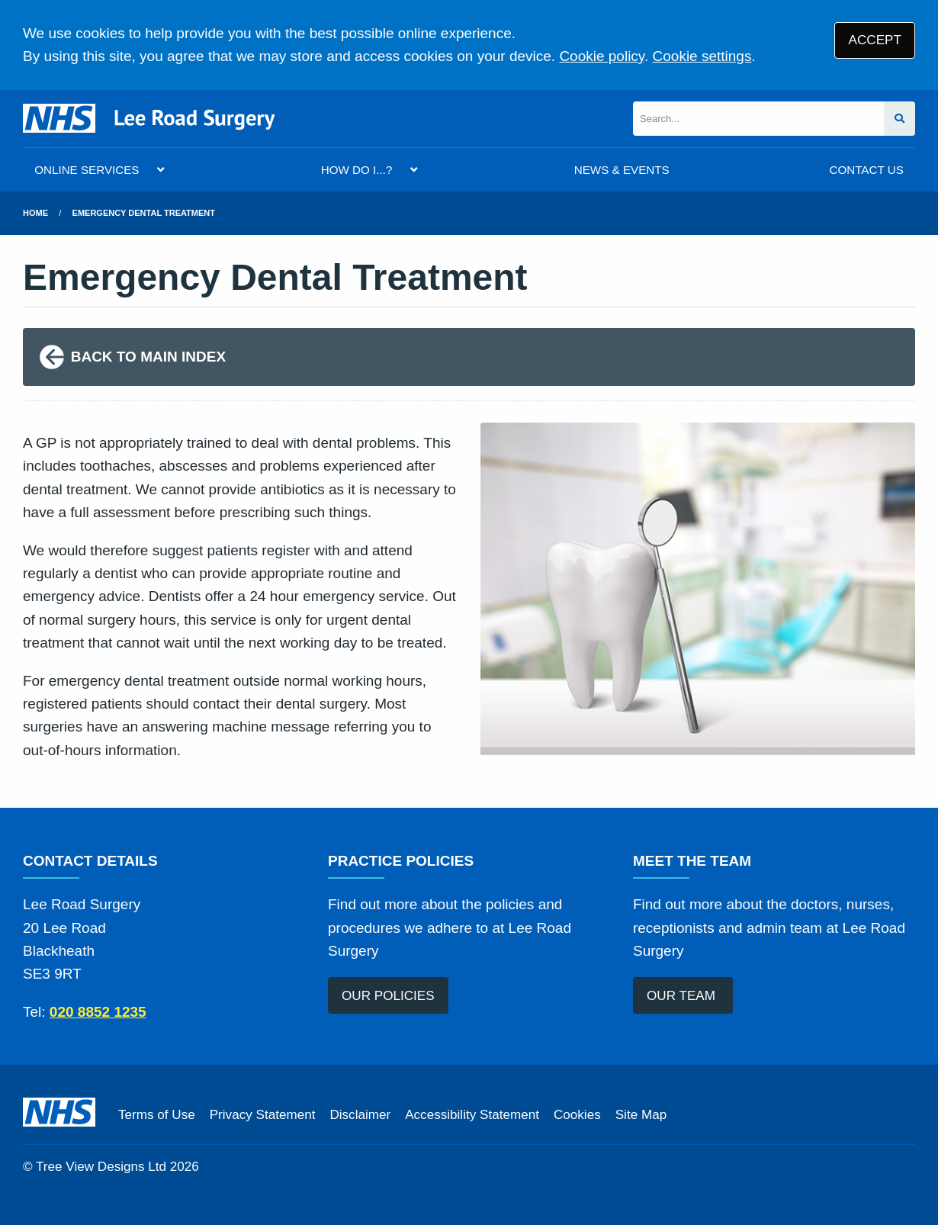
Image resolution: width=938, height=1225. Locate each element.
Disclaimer (359, 1115)
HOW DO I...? (357, 169)
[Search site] (899, 118)
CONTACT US (866, 169)
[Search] (758, 118)
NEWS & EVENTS (622, 169)
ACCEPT (875, 40)
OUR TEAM (683, 996)
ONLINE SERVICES (86, 169)
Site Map (641, 1115)
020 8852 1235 (98, 1012)
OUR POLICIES (388, 996)
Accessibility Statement (472, 1115)
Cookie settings (702, 56)
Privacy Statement (263, 1115)
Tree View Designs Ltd (101, 1166)
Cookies (577, 1115)
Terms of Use (156, 1115)
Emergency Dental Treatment (143, 212)
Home (35, 212)
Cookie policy (601, 56)
